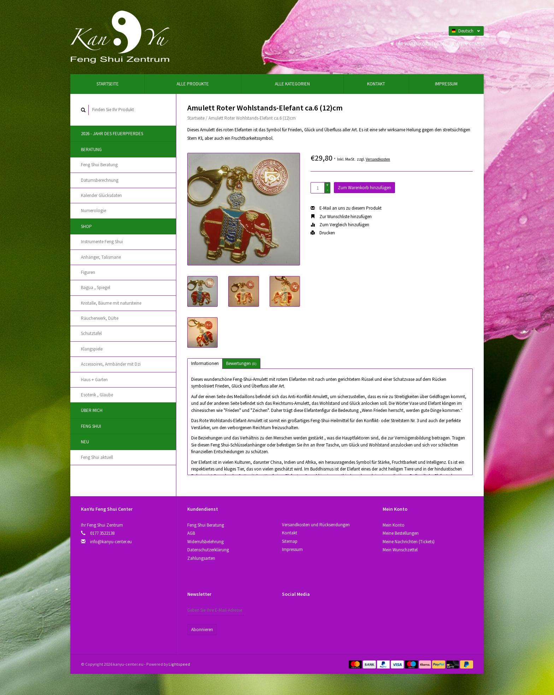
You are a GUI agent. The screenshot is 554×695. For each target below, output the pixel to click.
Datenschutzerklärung (208, 550)
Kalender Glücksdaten (101, 195)
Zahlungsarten (201, 558)
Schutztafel (91, 333)
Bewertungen (241, 363)
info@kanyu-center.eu (111, 542)
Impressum (446, 84)
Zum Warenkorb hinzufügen (364, 188)
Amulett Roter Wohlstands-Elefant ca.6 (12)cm (252, 118)
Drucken (323, 233)
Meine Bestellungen (401, 533)
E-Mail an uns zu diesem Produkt (346, 208)
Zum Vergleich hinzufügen (340, 225)
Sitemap (289, 541)
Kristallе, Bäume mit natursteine (111, 303)
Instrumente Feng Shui (102, 242)
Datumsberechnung (99, 180)
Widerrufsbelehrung (205, 542)
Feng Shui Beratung (99, 165)
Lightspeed (179, 664)
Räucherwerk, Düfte (99, 318)
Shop (86, 226)
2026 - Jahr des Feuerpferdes (112, 134)
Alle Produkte (193, 84)
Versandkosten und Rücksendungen (316, 525)
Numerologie (93, 211)
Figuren (88, 272)
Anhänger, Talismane (101, 257)
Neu (85, 442)
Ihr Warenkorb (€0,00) (419, 44)
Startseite (107, 84)
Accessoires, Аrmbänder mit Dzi (111, 364)
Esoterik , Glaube (97, 395)
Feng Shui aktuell (97, 457)
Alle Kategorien (292, 84)
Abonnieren (202, 630)
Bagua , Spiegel (95, 287)
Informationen (205, 363)
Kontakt (376, 84)
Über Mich (91, 410)
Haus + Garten (94, 380)
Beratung (91, 149)
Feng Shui (91, 426)
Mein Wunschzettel (400, 550)
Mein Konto (467, 44)
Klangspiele (91, 349)
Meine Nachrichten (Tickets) (409, 542)
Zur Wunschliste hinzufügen (341, 217)
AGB (191, 533)
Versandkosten (378, 159)
